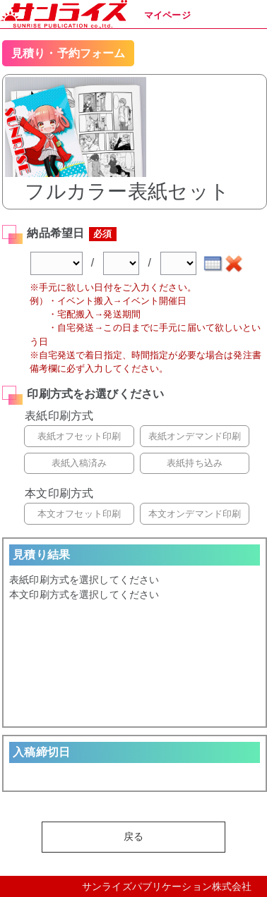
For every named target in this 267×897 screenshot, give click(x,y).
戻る (133, 836)
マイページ (167, 15)
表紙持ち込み (194, 463)
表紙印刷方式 (59, 416)
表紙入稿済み (79, 463)
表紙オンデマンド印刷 (194, 436)
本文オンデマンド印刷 (194, 513)
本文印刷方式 (59, 493)
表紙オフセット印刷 (79, 436)
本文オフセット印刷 (79, 513)
